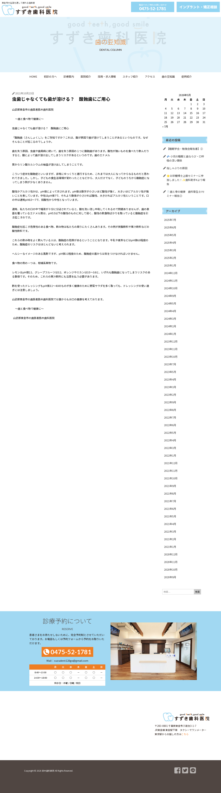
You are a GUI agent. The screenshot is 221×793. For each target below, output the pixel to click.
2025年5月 (170, 235)
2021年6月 (170, 508)
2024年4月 (170, 311)
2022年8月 (170, 410)
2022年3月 (170, 448)
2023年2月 (170, 394)
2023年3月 (170, 387)
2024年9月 (170, 296)
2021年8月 (170, 493)
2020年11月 (170, 562)
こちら (185, 734)
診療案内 (69, 76)
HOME (33, 76)
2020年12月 (170, 554)
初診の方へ (50, 76)
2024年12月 (170, 273)
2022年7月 (170, 417)
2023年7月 (170, 364)
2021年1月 (170, 546)
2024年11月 (170, 280)
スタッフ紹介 (130, 76)
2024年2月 (170, 326)
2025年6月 (170, 227)
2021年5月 (170, 516)
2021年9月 (170, 486)
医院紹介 (86, 76)
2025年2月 (170, 258)
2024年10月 (170, 288)
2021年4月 (170, 524)
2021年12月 (170, 463)
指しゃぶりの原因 (177, 168)
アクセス (150, 76)
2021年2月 (170, 539)
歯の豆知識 (168, 76)
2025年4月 (170, 242)
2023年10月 (170, 356)
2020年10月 (170, 569)
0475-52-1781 (152, 8)
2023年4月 (170, 379)
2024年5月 (170, 303)
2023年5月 (170, 372)
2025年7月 (170, 220)
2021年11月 (170, 470)
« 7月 (165, 126)
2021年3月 (170, 531)
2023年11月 (170, 349)
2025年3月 (170, 250)
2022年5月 (170, 432)
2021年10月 (170, 478)
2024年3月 (170, 318)
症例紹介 (186, 76)
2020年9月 (170, 577)
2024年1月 (170, 334)
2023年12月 (170, 341)
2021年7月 (170, 501)
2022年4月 (170, 440)
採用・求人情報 (107, 76)
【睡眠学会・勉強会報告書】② (185, 149)
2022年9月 (170, 402)
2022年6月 (170, 425)
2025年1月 (170, 265)
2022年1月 (170, 455)
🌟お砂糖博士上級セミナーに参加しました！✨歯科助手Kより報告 (186, 180)
